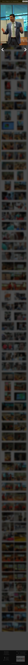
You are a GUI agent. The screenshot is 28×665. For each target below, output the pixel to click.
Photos (3, 1)
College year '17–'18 (9, 1)
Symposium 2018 (15, 1)
